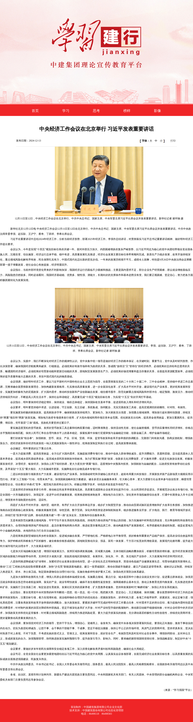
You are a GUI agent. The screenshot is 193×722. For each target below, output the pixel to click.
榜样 (126, 111)
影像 (157, 111)
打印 (173, 140)
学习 (65, 111)
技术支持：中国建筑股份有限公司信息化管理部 (96, 710)
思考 (96, 111)
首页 (35, 111)
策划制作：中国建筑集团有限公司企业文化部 (96, 707)
